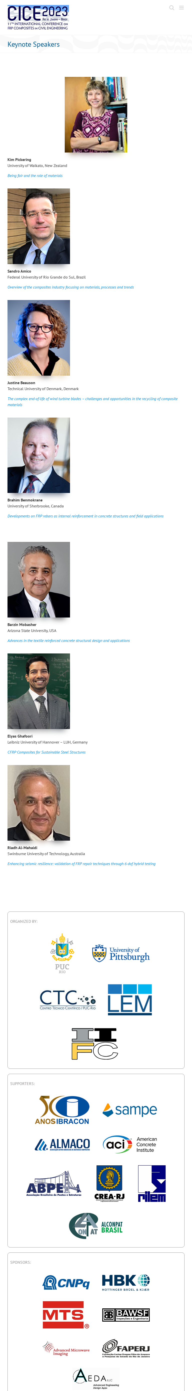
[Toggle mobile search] (171, 7)
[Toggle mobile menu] (181, 7)
